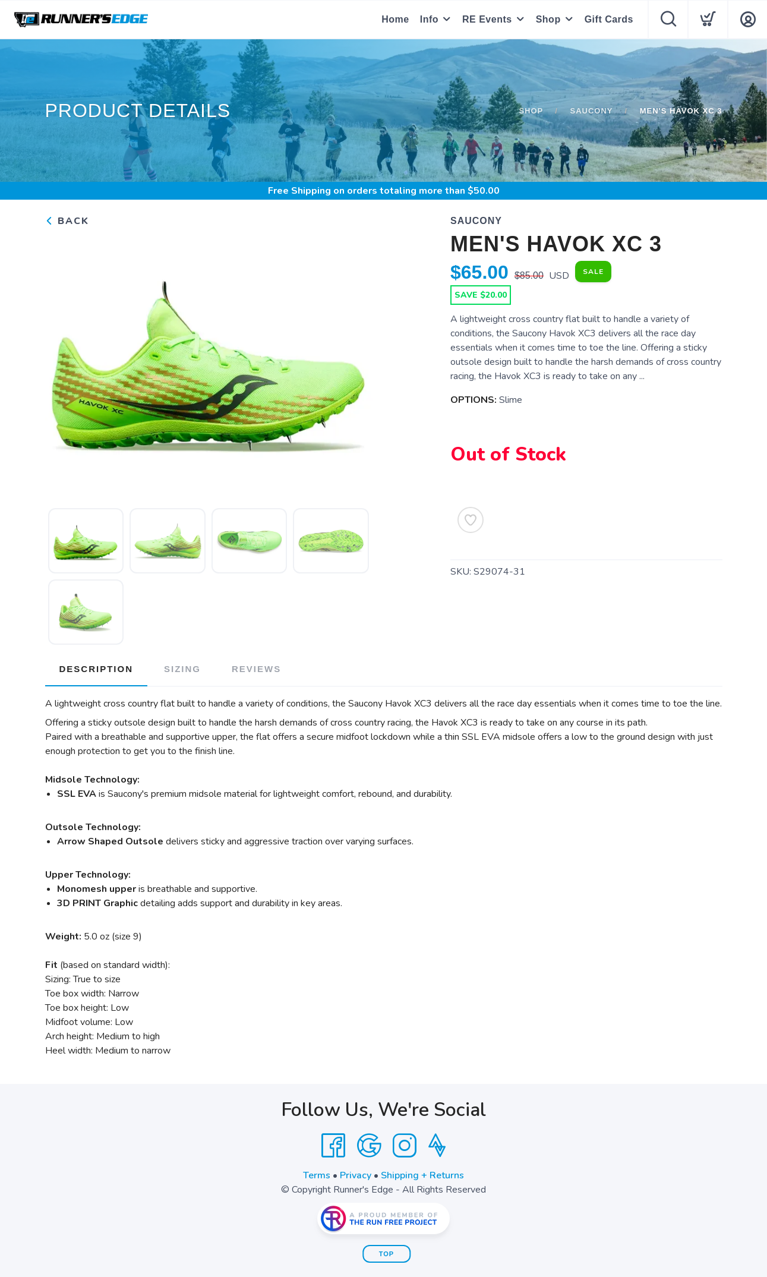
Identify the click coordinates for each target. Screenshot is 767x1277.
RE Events (487, 19)
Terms (316, 1175)
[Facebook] (333, 1146)
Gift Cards (609, 19)
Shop (548, 19)
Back (67, 221)
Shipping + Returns (422, 1175)
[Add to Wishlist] (470, 520)
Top (386, 1253)
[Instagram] (404, 1146)
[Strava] (437, 1146)
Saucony (591, 110)
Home (395, 19)
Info (429, 19)
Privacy (355, 1175)
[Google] (369, 1146)
